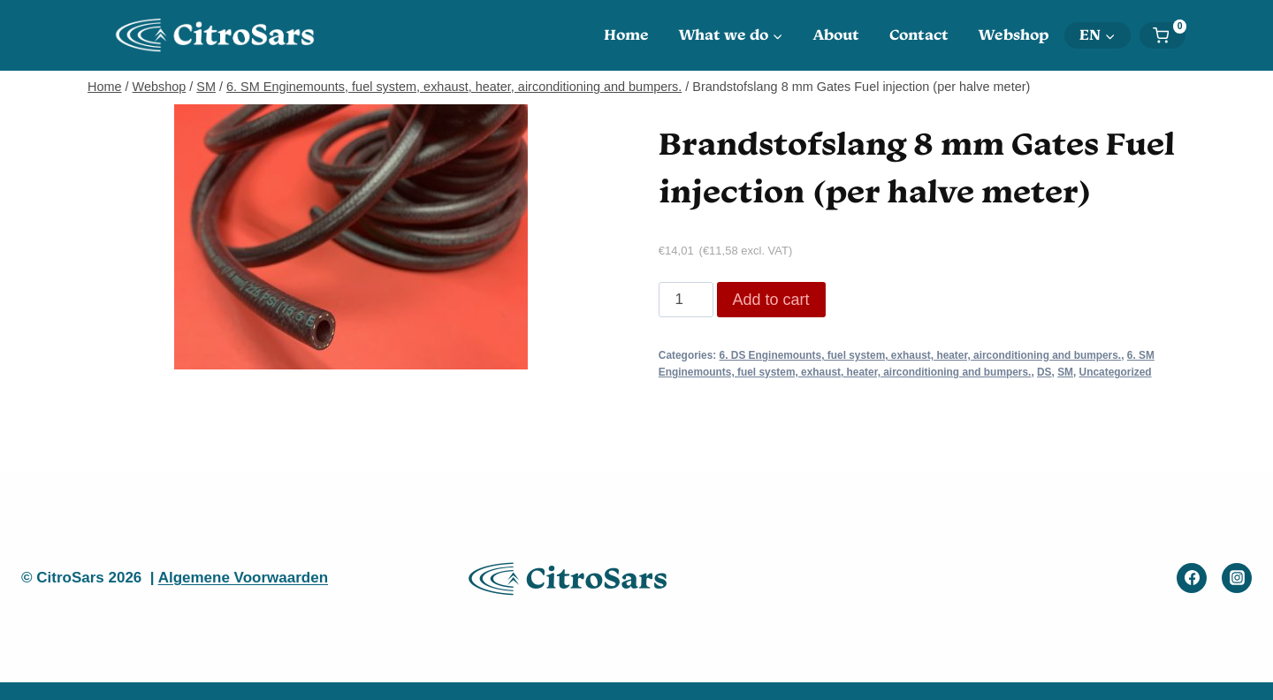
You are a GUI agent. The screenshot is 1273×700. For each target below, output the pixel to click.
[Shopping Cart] (1169, 35)
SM (1065, 372)
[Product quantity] (686, 299)
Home (626, 34)
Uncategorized (1115, 372)
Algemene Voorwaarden (243, 577)
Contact (919, 34)
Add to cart (771, 299)
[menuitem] (1097, 35)
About (836, 34)
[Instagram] (1237, 578)
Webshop (1014, 34)
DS (1044, 372)
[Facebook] (1192, 578)
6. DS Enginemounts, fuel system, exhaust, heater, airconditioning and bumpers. (921, 355)
